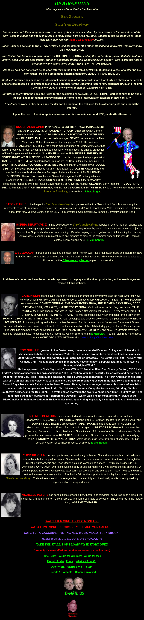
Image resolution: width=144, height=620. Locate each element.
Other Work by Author (75, 260)
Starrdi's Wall (75, 566)
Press (69, 561)
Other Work (58, 566)
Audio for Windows (70, 556)
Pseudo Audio (55, 561)
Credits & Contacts (61, 572)
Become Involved (85, 572)
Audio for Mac (92, 556)
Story (89, 566)
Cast (54, 556)
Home (45, 556)
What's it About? (86, 561)
